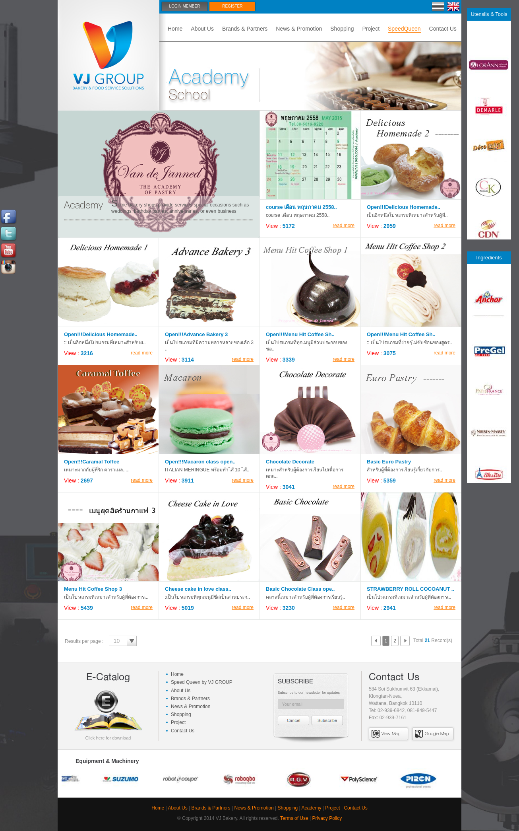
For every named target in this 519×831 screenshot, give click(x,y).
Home (175, 28)
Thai (438, 7)
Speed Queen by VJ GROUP (201, 682)
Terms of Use (294, 818)
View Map (386, 733)
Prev (376, 641)
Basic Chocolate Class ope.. (300, 589)
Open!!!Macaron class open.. (200, 462)
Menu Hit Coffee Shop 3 (93, 589)
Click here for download (108, 738)
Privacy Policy (327, 818)
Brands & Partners (244, 28)
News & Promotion (299, 28)
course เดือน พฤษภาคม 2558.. (301, 207)
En (453, 7)
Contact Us (443, 28)
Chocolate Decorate (290, 462)
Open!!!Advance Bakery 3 (196, 334)
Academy (311, 808)
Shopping (342, 28)
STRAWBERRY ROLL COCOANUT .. (410, 589)
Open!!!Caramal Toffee (91, 462)
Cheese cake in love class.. (198, 589)
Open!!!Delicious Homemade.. (403, 207)
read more (343, 225)
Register (232, 6)
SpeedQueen (404, 28)
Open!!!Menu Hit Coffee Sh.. (300, 334)
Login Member (184, 6)
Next (405, 641)
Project (371, 28)
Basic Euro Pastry (389, 462)
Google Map (432, 733)
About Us (202, 28)
